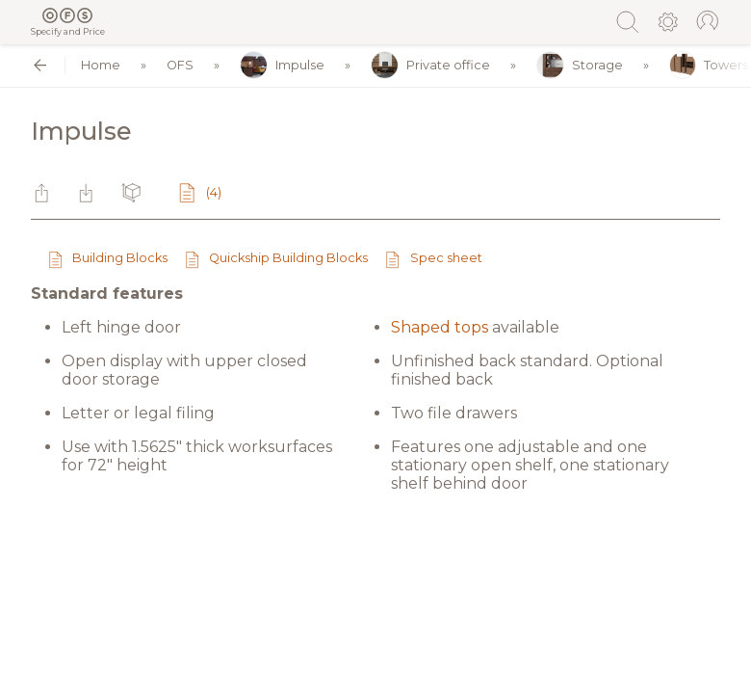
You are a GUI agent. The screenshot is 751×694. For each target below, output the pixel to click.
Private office (430, 65)
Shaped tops (439, 327)
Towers (709, 65)
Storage (579, 65)
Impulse (282, 65)
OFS (180, 65)
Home (100, 65)
